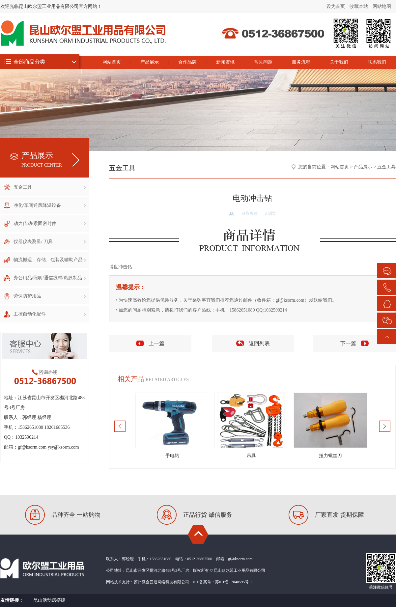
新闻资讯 (225, 62)
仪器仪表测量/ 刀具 (50, 241)
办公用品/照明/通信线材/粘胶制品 (50, 277)
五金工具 (50, 187)
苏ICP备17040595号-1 (233, 582)
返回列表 (259, 343)
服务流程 (301, 62)
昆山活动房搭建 (49, 600)
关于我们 (339, 62)
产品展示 (149, 62)
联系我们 (377, 62)
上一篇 (156, 343)
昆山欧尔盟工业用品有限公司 (331, 47)
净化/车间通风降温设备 (50, 205)
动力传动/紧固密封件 (50, 223)
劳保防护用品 (50, 295)
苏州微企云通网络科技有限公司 (161, 582)
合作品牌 (187, 62)
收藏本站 (359, 6)
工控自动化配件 (50, 314)
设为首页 (335, 6)
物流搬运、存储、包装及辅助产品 (50, 259)
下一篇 (348, 343)
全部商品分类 (29, 62)
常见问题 (263, 62)
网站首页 (111, 62)
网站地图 (382, 6)
